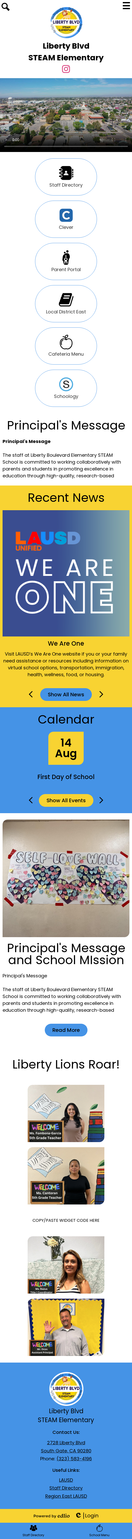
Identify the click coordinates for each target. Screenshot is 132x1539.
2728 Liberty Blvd (66, 1442)
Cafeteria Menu (66, 346)
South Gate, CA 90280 (66, 1451)
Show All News (66, 694)
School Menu (99, 1530)
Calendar (66, 720)
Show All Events (66, 800)
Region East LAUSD (66, 1496)
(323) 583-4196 (74, 1458)
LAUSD (66, 1480)
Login (86, 1516)
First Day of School (66, 777)
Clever (66, 219)
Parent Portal (66, 261)
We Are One (66, 643)
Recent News (66, 498)
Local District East (66, 304)
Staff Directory (66, 177)
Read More (66, 1030)
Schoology (66, 388)
